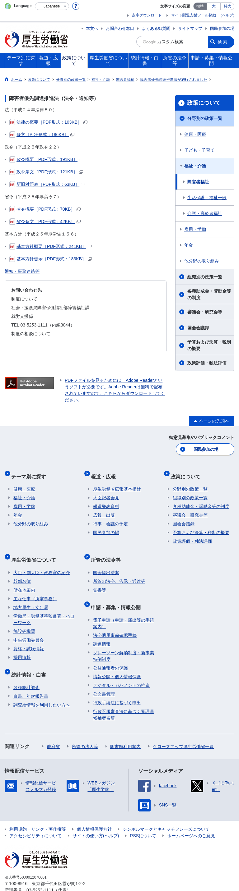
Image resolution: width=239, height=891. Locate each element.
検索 (223, 41)
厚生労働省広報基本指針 (117, 483)
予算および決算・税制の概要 (209, 345)
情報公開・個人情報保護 (117, 660)
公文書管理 (104, 677)
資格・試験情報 (28, 637)
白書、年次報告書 (30, 679)
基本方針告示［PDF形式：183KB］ (50, 259)
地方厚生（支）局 (30, 596)
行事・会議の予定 (110, 517)
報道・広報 (105, 472)
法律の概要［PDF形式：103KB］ (48, 122)
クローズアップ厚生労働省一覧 (183, 730)
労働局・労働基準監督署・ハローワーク (43, 608)
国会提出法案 (106, 561)
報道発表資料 (106, 500)
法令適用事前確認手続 (115, 618)
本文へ (92, 28)
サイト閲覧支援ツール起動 (193, 15)
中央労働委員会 (28, 628)
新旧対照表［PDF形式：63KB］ (47, 184)
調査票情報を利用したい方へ (41, 688)
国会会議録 (198, 327)
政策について (204, 103)
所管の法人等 (85, 730)
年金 (188, 245)
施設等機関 (24, 620)
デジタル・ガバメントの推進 (121, 668)
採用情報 (22, 646)
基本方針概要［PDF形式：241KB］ (50, 246)
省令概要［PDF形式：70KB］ (45, 209)
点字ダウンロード (147, 15)
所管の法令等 (108, 551)
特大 (227, 6)
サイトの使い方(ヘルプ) (96, 819)
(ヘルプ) (227, 15)
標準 (200, 6)
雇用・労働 (195, 229)
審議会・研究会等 (204, 311)
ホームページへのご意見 (191, 819)
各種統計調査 (26, 671)
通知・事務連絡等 (22, 271)
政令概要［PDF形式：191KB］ (46, 159)
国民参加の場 (222, 28)
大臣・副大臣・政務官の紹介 (41, 561)
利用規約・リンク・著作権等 (37, 812)
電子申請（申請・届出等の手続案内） (123, 607)
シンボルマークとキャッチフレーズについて (166, 812)
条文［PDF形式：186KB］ (41, 134)
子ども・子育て (199, 150)
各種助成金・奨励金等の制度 (209, 294)
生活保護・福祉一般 (207, 197)
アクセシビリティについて (35, 819)
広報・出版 (104, 509)
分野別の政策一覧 (204, 118)
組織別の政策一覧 (204, 276)
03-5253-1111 (40, 873)
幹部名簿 (22, 570)
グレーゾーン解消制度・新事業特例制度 (123, 639)
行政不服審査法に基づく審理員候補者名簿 (123, 698)
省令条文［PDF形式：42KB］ (45, 221)
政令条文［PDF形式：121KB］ (46, 172)
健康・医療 (195, 134)
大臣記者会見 (106, 491)
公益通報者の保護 (110, 651)
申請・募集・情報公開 (118, 593)
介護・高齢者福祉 (204, 213)
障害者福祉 (198, 181)
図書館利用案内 (125, 730)
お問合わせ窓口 (120, 28)
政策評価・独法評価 (207, 362)
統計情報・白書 (30, 660)
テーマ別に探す (30, 472)
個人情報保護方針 (94, 812)
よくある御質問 (156, 28)
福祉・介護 (195, 165)
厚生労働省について (35, 551)
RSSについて (143, 819)
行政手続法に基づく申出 (117, 686)
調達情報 (101, 627)
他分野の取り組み (201, 260)
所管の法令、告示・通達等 (119, 570)
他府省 (53, 730)
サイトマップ (190, 28)
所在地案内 (24, 578)
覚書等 (99, 578)
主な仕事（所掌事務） (35, 587)
